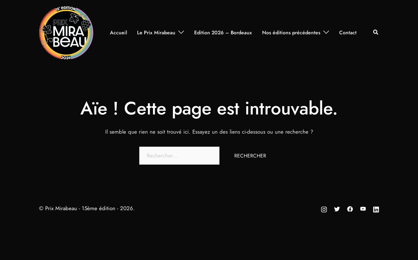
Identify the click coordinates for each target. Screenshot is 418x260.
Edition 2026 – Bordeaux (223, 32)
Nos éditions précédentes (291, 32)
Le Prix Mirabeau (156, 32)
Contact (348, 32)
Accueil (118, 32)
